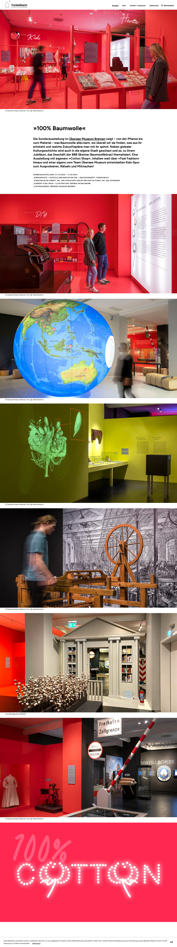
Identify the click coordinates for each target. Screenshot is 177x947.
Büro (124, 6)
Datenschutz (154, 6)
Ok (171, 942)
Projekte (115, 6)
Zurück (10, 133)
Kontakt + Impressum (138, 6)
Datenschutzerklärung (115, 941)
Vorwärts (166, 133)
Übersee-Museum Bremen (87, 139)
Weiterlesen (36, 943)
